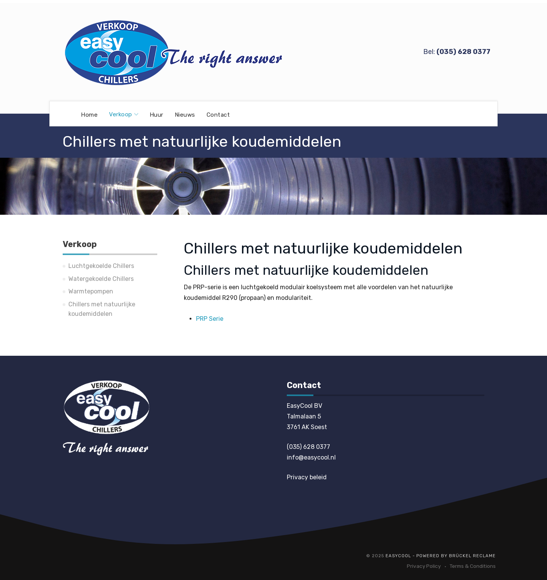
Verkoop (123, 114)
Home (89, 114)
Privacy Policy (424, 566)
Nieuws (185, 114)
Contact (218, 114)
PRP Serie (209, 318)
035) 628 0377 (464, 52)
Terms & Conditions (473, 566)
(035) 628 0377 (308, 446)
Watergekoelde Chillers (101, 278)
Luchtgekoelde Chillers (101, 265)
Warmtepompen (90, 291)
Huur (156, 114)
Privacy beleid (307, 477)
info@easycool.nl (311, 457)
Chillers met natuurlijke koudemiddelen (101, 309)
